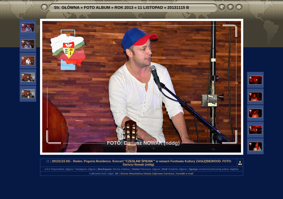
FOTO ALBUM (97, 7)
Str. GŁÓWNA (67, 7)
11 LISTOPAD (150, 7)
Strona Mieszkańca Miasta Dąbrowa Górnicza (147, 173)
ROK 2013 (124, 7)
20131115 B (178, 7)
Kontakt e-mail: (185, 173)
